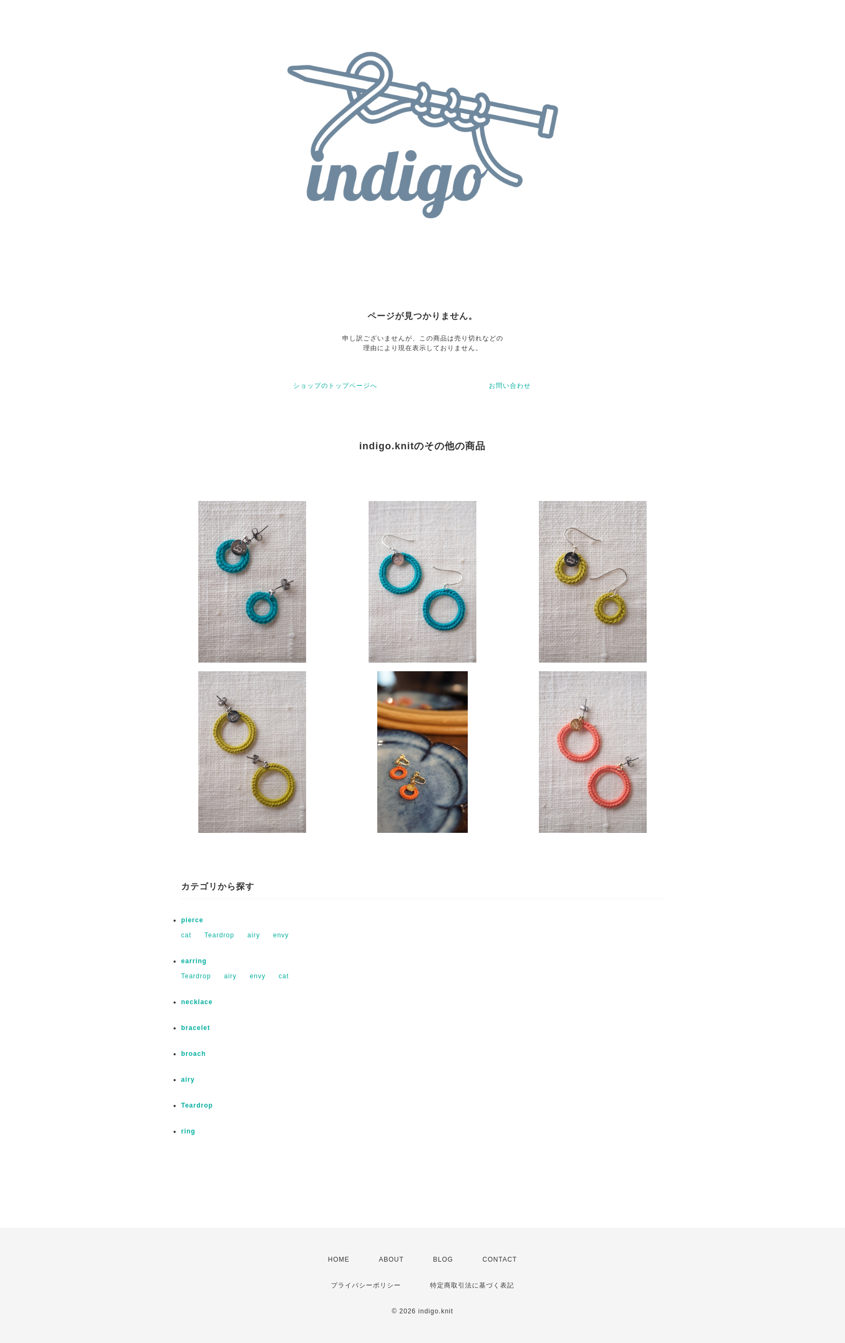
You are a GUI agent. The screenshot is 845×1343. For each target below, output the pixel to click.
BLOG (443, 1259)
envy (281, 935)
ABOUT (391, 1259)
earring (194, 961)
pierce (192, 920)
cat (186, 935)
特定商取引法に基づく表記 (472, 1285)
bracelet (195, 1028)
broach (193, 1053)
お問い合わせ (510, 385)
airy (253, 935)
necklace (197, 1002)
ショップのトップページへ (335, 385)
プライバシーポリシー (366, 1285)
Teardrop (219, 935)
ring (188, 1131)
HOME (339, 1259)
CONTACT (499, 1259)
